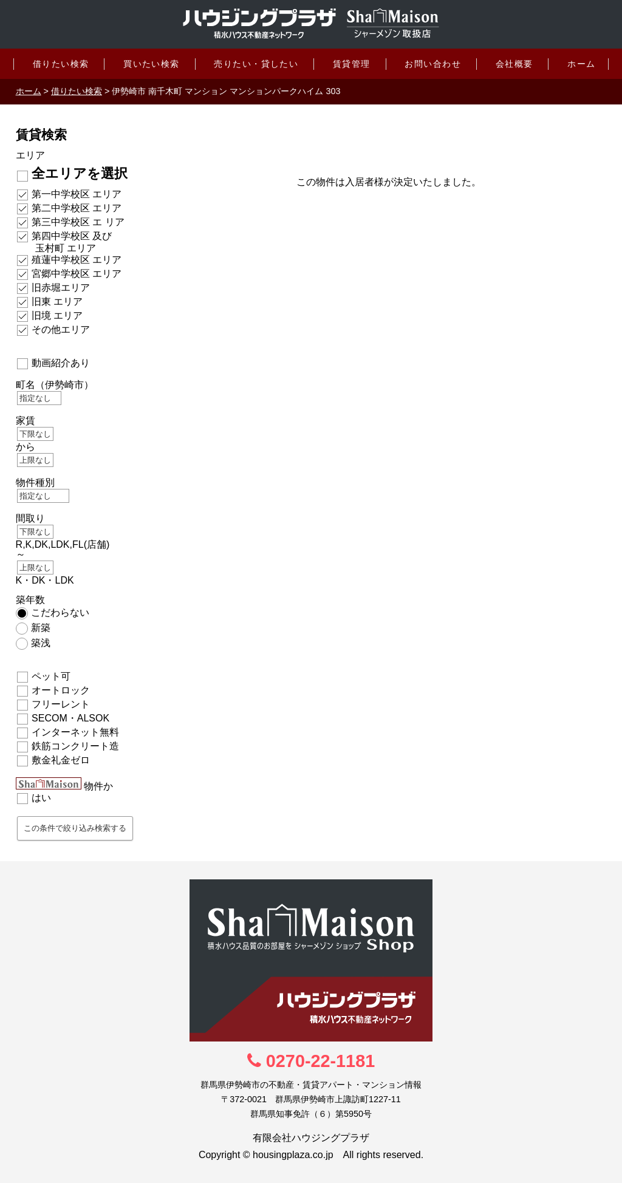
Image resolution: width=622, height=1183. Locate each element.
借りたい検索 (61, 64)
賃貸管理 (352, 64)
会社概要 (514, 64)
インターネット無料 (75, 732)
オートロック (61, 690)
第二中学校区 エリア (76, 208)
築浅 (40, 643)
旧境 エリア (57, 315)
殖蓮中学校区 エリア (76, 259)
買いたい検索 (151, 64)
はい (41, 798)
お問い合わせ (433, 64)
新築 (40, 627)
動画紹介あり (61, 363)
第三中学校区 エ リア (78, 222)
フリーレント (61, 704)
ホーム (581, 64)
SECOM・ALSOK (70, 718)
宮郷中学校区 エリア (76, 273)
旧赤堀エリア (61, 287)
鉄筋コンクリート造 (75, 746)
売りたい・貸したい (256, 64)
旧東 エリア (57, 301)
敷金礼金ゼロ (61, 760)
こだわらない (60, 612)
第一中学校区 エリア (76, 194)
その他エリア (61, 329)
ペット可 (51, 676)
